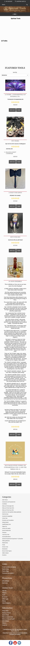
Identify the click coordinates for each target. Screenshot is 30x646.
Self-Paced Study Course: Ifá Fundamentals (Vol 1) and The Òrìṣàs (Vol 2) (15, 467)
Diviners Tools (5, 547)
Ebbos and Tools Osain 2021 (8, 508)
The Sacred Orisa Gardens (8, 573)
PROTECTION (5, 514)
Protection (4, 532)
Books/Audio (4, 549)
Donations (4, 555)
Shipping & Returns (6, 613)
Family (3, 545)
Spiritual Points (5, 615)
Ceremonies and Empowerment (8, 502)
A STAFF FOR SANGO (15, 193)
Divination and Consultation (8, 520)
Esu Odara (15, 141)
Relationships (5, 542)
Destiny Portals (5, 569)
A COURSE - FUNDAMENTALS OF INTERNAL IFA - (15, 95)
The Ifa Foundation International (9, 567)
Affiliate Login (5, 599)
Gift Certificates (5, 581)
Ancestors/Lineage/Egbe (7, 516)
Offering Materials (6, 540)
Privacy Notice (5, 610)
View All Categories (6, 603)
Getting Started (5, 522)
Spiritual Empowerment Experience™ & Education (12, 538)
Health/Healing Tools (6, 524)
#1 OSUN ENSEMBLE (15, 281)
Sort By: (15, 72)
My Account (8, 1)
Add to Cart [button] (12, 110)
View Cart (4, 590)
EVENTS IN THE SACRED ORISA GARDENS (11, 512)
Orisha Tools (4, 518)
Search (3, 595)
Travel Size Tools (5, 534)
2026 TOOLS (5, 500)
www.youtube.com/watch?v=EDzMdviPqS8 (11, 152)
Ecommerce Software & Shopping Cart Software (18, 633)
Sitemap (4, 601)
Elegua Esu (4, 526)
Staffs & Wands (5, 553)
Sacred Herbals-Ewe (6, 530)
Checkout (4, 593)
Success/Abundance (6, 536)
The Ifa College (5, 571)
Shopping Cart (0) (20, 1)
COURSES (4, 504)
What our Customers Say (7, 617)
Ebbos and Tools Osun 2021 (8, 510)
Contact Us (4, 625)
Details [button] (18, 110)
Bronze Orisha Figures (7, 551)
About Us (4, 623)
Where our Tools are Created (8, 619)
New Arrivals (5, 583)
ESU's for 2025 (15, 237)
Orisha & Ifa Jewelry (6, 528)
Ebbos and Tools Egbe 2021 (8, 506)
